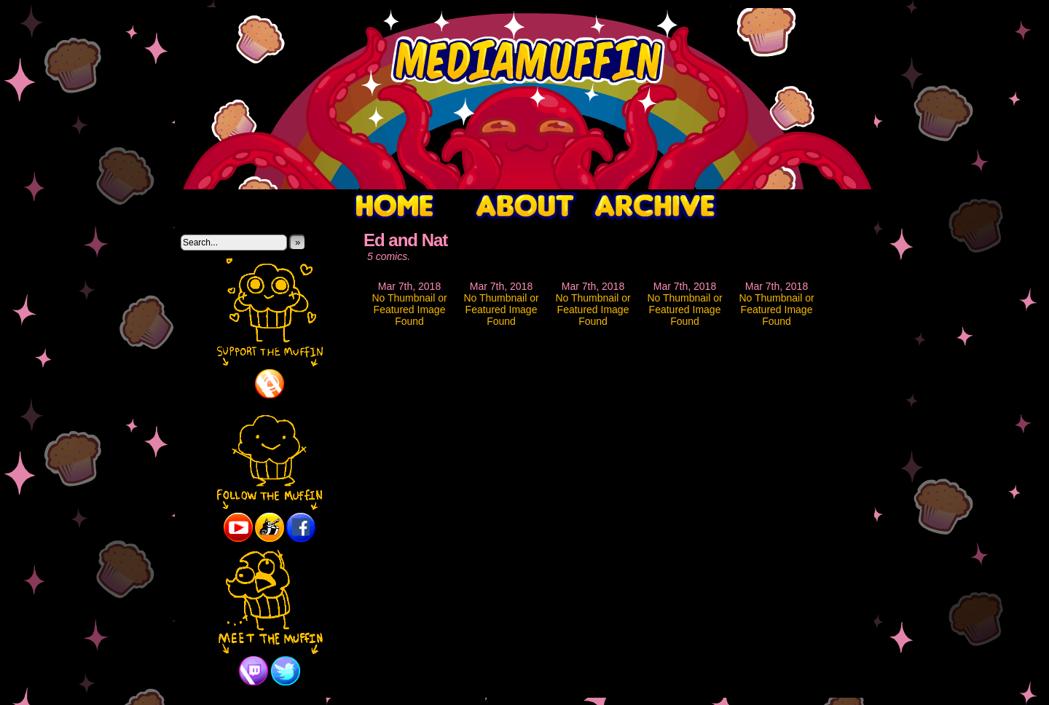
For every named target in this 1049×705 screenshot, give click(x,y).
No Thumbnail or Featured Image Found (409, 309)
